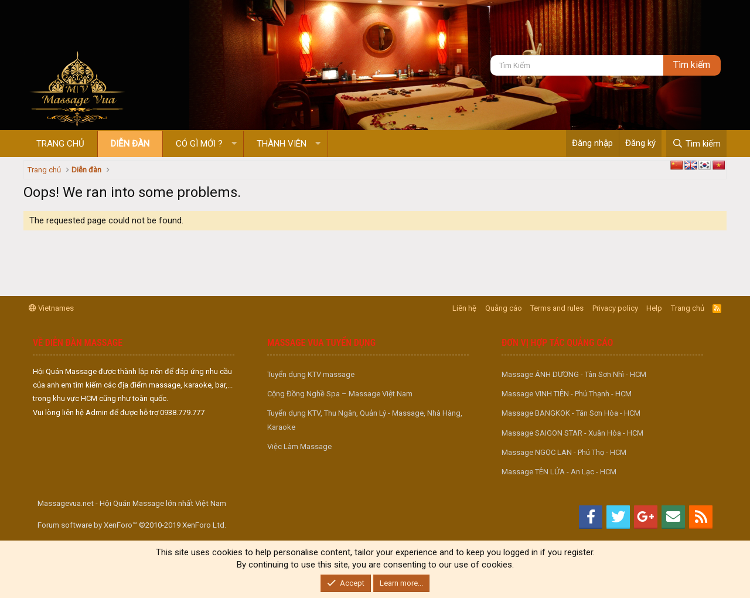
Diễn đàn (130, 143)
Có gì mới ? (199, 143)
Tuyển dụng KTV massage (310, 374)
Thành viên (281, 143)
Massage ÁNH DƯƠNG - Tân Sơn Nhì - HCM (574, 374)
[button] (234, 144)
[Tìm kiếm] (576, 65)
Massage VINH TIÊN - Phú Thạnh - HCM (567, 393)
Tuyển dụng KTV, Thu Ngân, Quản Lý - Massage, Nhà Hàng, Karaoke (364, 420)
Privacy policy (615, 308)
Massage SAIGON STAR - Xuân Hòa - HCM (572, 433)
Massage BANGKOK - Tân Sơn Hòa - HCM (571, 413)
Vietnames (51, 308)
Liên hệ (464, 308)
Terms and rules (557, 308)
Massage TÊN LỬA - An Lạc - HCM (559, 471)
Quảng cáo (503, 308)
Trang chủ (60, 143)
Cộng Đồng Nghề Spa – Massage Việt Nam (339, 393)
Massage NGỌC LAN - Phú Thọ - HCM (564, 452)
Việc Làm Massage (299, 446)
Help (654, 308)
